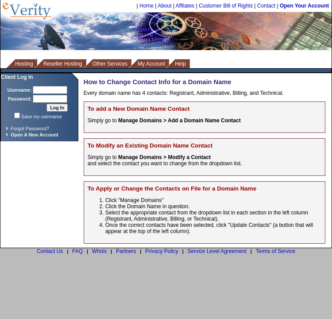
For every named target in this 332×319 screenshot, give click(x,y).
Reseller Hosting (62, 64)
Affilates (185, 6)
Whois (99, 251)
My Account (151, 64)
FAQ (77, 251)
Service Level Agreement (217, 251)
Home (146, 6)
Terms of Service (275, 251)
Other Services (110, 64)
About (164, 6)
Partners (126, 251)
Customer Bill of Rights (226, 6)
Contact (266, 6)
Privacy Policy (161, 251)
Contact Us (50, 251)
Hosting (24, 64)
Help (180, 64)
